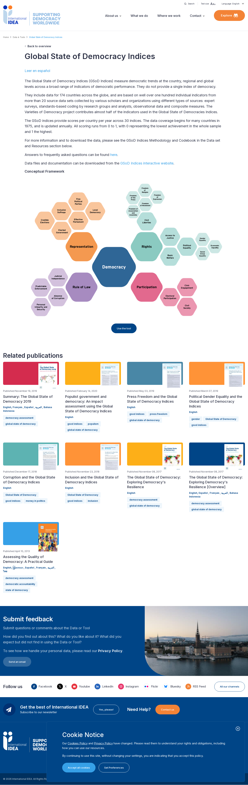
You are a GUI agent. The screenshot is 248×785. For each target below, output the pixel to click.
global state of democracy (20, 423)
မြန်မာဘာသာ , (19, 567)
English (69, 417)
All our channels (229, 686)
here (113, 155)
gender (195, 419)
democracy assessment (19, 417)
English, (8, 407)
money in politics (35, 500)
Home (6, 37)
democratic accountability (20, 584)
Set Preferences (114, 767)
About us (111, 16)
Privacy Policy (110, 651)
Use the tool (124, 328)
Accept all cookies (79, 767)
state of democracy (16, 590)
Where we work (169, 16)
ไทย (5, 571)
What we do (139, 16)
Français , (18, 407)
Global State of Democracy (220, 419)
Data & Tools (19, 37)
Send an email (17, 661)
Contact (195, 16)
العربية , (39, 407)
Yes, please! (106, 709)
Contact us (167, 709)
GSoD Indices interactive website (146, 163)
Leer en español (37, 71)
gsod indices (74, 423)
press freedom (158, 414)
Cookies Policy (78, 743)
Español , (29, 407)
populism (93, 423)
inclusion (93, 500)
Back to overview (39, 46)
